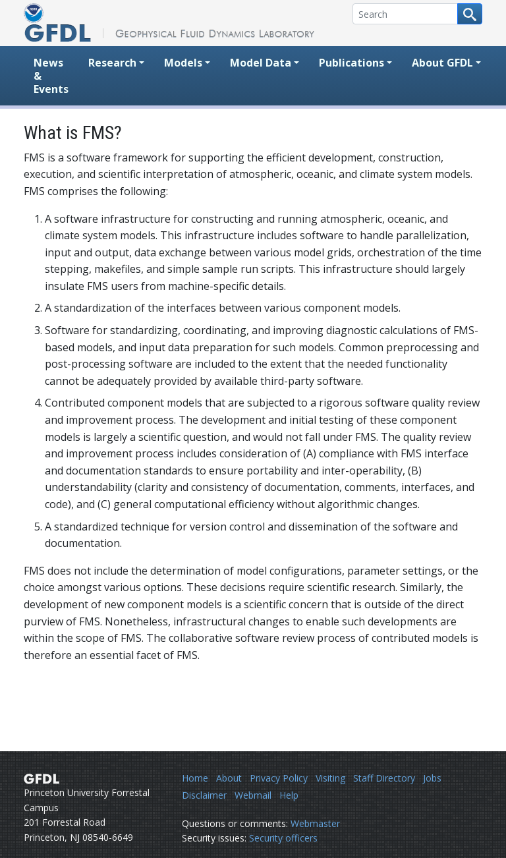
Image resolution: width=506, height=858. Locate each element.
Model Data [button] (260, 62)
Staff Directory (384, 778)
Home (195, 778)
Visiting (330, 778)
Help (288, 795)
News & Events (51, 75)
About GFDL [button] (442, 62)
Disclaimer (204, 795)
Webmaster (315, 823)
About (229, 778)
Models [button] (183, 62)
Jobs (432, 778)
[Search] (405, 13)
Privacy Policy (279, 778)
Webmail (253, 795)
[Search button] (469, 13)
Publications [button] (351, 62)
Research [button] (112, 62)
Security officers (283, 838)
